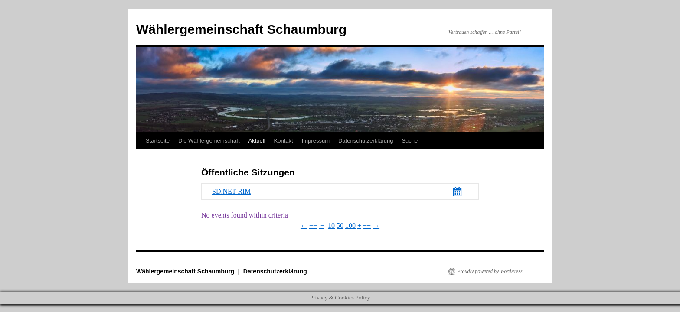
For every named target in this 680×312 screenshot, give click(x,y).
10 (331, 225)
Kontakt (283, 140)
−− (313, 225)
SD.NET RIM (231, 191)
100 (350, 225)
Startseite (158, 140)
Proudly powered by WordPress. (490, 271)
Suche (410, 140)
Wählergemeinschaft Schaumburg (241, 29)
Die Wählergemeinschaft (209, 140)
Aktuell (256, 140)
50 (340, 225)
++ (367, 225)
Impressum (316, 140)
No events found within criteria (244, 215)
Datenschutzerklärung (365, 140)
